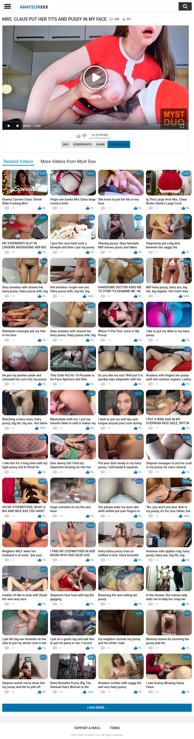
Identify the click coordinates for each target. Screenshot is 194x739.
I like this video (78, 136)
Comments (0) (118, 144)
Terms (115, 728)
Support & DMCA (87, 728)
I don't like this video (84, 136)
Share (100, 144)
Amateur (34, 7)
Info (66, 144)
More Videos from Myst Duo (68, 161)
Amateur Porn (92, 735)
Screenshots (82, 144)
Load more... (97, 707)
